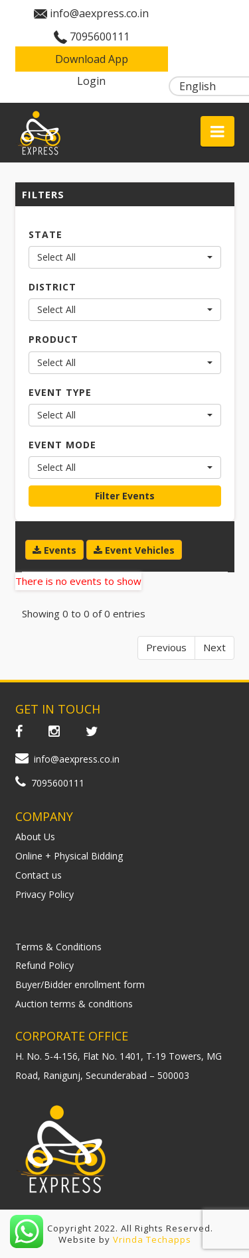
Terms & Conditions (58, 946)
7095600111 (99, 36)
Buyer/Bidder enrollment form (80, 984)
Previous (166, 647)
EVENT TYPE (60, 392)
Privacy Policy (44, 894)
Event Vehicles (134, 550)
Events (54, 550)
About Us (35, 836)
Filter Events (125, 495)
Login (91, 81)
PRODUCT (53, 339)
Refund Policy (44, 965)
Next (214, 647)
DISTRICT (52, 287)
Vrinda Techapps (152, 1239)
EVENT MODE (62, 444)
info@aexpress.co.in (99, 13)
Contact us (38, 875)
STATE (45, 234)
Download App (91, 59)
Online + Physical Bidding (69, 855)
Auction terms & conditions (74, 1003)
